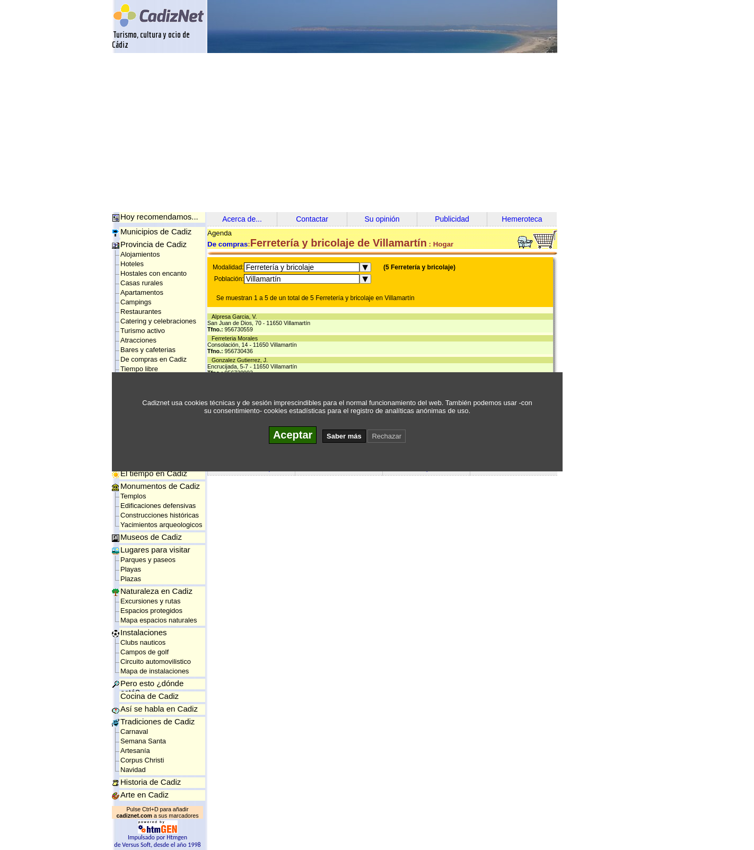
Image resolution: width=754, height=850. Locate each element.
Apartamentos (141, 292)
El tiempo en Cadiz (153, 473)
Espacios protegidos (151, 611)
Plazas (130, 579)
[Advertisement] (377, 132)
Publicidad (452, 219)
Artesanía (135, 751)
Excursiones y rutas (150, 601)
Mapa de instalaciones (154, 671)
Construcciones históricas (159, 515)
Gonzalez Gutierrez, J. (241, 360)
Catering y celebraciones (158, 321)
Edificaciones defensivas (158, 506)
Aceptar (292, 435)
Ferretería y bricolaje (280, 267)
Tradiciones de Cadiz (157, 721)
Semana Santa (143, 741)
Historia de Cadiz (150, 781)
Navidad (133, 770)
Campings (136, 302)
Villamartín (263, 279)
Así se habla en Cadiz (159, 708)
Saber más (344, 436)
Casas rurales (141, 283)
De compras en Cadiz (153, 359)
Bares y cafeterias (148, 350)
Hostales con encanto (153, 273)
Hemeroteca (522, 219)
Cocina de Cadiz (149, 695)
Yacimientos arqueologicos (161, 525)
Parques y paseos (148, 560)
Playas (130, 569)
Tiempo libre (139, 369)
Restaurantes (140, 312)
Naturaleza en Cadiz (156, 590)
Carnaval (134, 731)
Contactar (312, 219)
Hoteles (132, 264)
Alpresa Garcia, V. (236, 316)
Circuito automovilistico (155, 661)
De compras (227, 244)
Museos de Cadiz (151, 536)
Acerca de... (242, 219)
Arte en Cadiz (144, 794)
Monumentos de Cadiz (160, 485)
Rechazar (386, 436)
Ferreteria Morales (236, 338)
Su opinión (381, 219)
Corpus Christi (142, 760)
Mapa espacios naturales (158, 620)
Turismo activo (142, 331)
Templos (133, 496)
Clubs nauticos (142, 642)
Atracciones (138, 340)
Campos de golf (144, 652)
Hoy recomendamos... (159, 216)
